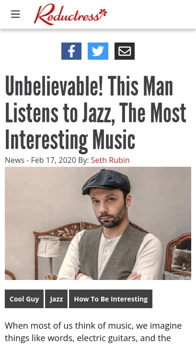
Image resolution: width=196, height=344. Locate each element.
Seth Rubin (110, 160)
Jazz (56, 298)
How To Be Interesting (111, 298)
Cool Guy (24, 298)
